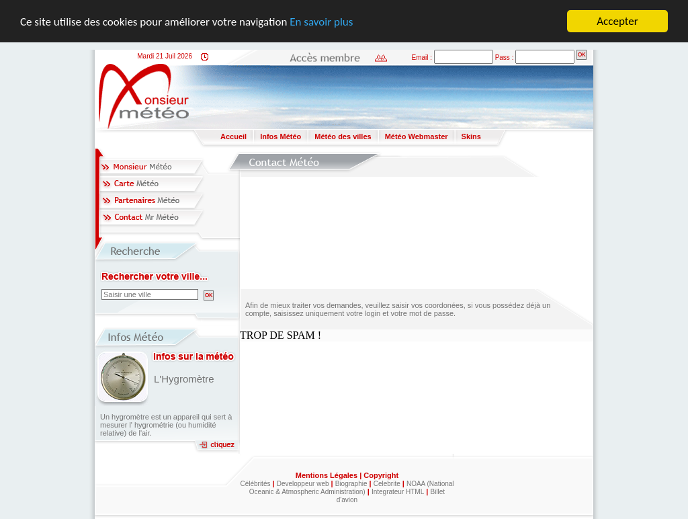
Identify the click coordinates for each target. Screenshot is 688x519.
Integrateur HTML (398, 491)
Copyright (380, 475)
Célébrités (255, 483)
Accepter (617, 21)
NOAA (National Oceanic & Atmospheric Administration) (351, 487)
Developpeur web (303, 483)
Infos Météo (280, 136)
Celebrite (387, 483)
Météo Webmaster (416, 136)
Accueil (233, 136)
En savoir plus (321, 22)
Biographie (351, 483)
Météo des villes (342, 136)
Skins (471, 136)
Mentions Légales (327, 475)
